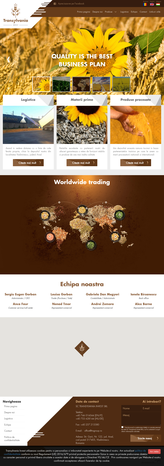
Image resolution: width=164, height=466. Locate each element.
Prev (8, 59)
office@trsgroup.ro (93, 430)
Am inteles (154, 451)
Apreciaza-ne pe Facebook (69, 3)
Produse (111, 11)
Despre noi (97, 11)
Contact (143, 11)
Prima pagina (83, 11)
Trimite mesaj (145, 438)
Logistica (124, 11)
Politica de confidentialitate (12, 439)
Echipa (134, 11)
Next (155, 59)
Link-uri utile (154, 11)
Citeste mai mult (27, 163)
